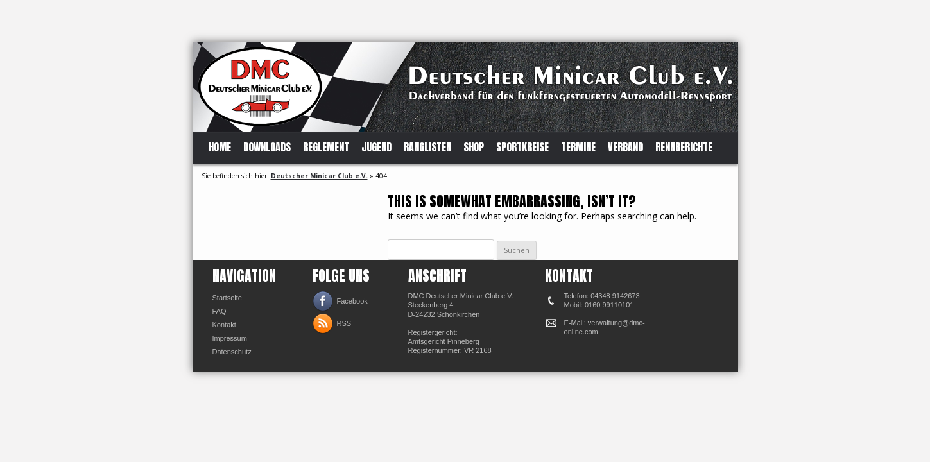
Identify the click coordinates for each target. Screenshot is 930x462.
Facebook (352, 301)
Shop (473, 147)
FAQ (219, 311)
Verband (625, 147)
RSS (344, 323)
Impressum (229, 338)
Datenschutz (232, 351)
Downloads (267, 147)
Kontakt (224, 325)
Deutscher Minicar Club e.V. (319, 175)
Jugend (376, 147)
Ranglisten (427, 147)
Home (220, 147)
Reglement (326, 147)
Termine (578, 147)
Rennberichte (683, 147)
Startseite (227, 298)
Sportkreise (522, 147)
